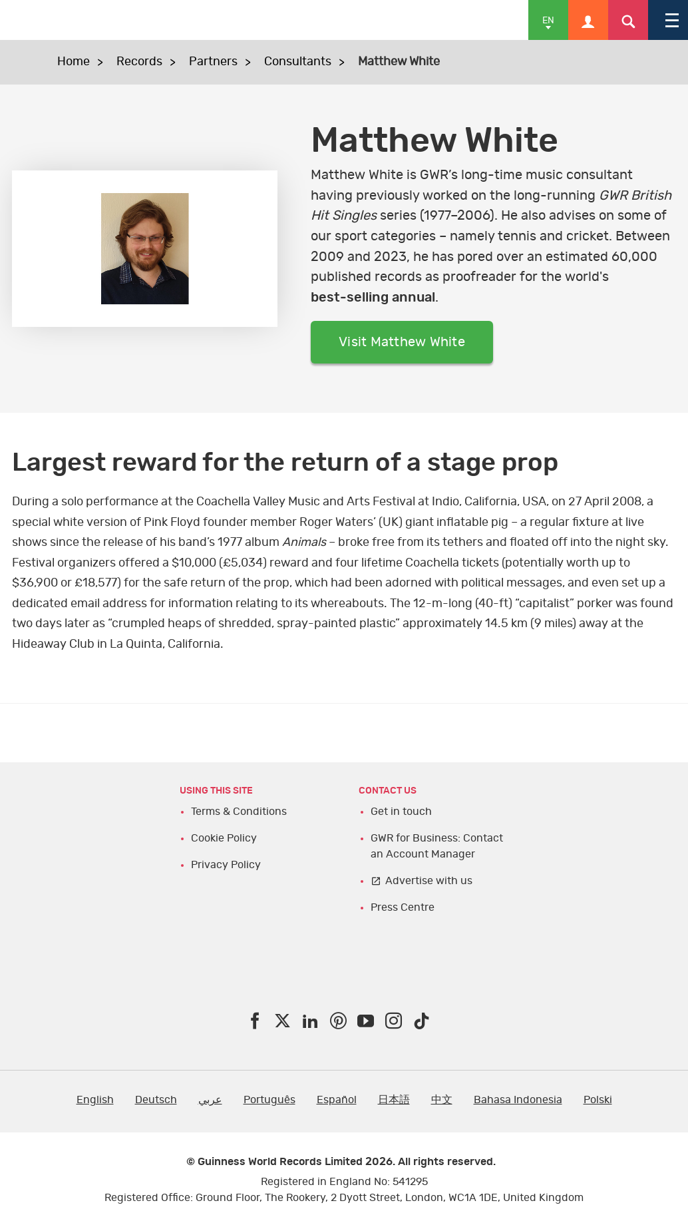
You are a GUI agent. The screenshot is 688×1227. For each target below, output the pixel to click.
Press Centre (402, 907)
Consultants (297, 62)
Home (73, 62)
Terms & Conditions (239, 811)
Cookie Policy (224, 838)
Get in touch (401, 811)
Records (139, 62)
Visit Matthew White (402, 342)
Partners (213, 62)
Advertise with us (428, 880)
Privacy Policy (226, 864)
